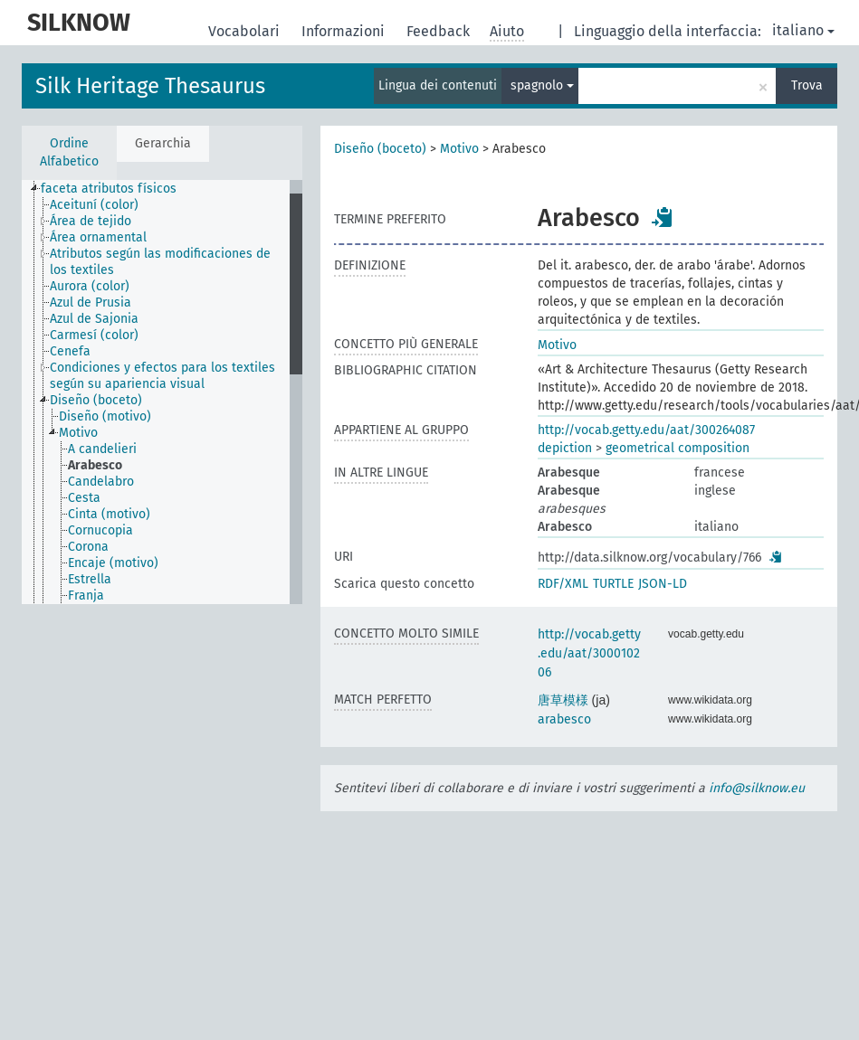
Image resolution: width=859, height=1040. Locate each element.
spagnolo (542, 85)
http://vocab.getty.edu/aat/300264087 (646, 430)
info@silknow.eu (757, 788)
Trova (807, 85)
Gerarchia (163, 143)
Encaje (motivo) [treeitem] (113, 563)
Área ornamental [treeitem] (98, 237)
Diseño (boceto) (380, 148)
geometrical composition (677, 448)
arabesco (564, 719)
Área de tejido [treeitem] (90, 221)
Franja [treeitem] (86, 595)
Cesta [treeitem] (84, 498)
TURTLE (613, 583)
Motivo (459, 148)
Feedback (439, 31)
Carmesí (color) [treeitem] (94, 335)
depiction (565, 448)
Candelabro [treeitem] (101, 481)
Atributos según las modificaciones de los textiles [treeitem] (160, 262)
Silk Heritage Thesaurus (150, 86)
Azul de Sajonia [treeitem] (94, 318)
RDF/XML (563, 583)
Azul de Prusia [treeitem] (90, 302)
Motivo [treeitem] (78, 432)
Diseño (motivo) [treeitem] (105, 416)
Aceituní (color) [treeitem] (94, 205)
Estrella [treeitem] (89, 579)
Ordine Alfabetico (69, 152)
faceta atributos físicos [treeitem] (109, 188)
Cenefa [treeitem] (70, 351)
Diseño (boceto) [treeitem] (96, 400)
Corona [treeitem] (88, 546)
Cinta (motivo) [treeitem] (109, 514)
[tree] (162, 392)
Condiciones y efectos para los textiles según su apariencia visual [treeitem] (162, 376)
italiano (803, 30)
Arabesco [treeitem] (95, 465)
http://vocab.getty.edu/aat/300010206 (589, 653)
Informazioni (344, 31)
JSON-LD (662, 583)
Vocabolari (245, 31)
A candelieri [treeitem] (102, 449)
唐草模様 (563, 700)
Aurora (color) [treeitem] (89, 286)
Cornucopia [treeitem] (100, 530)
